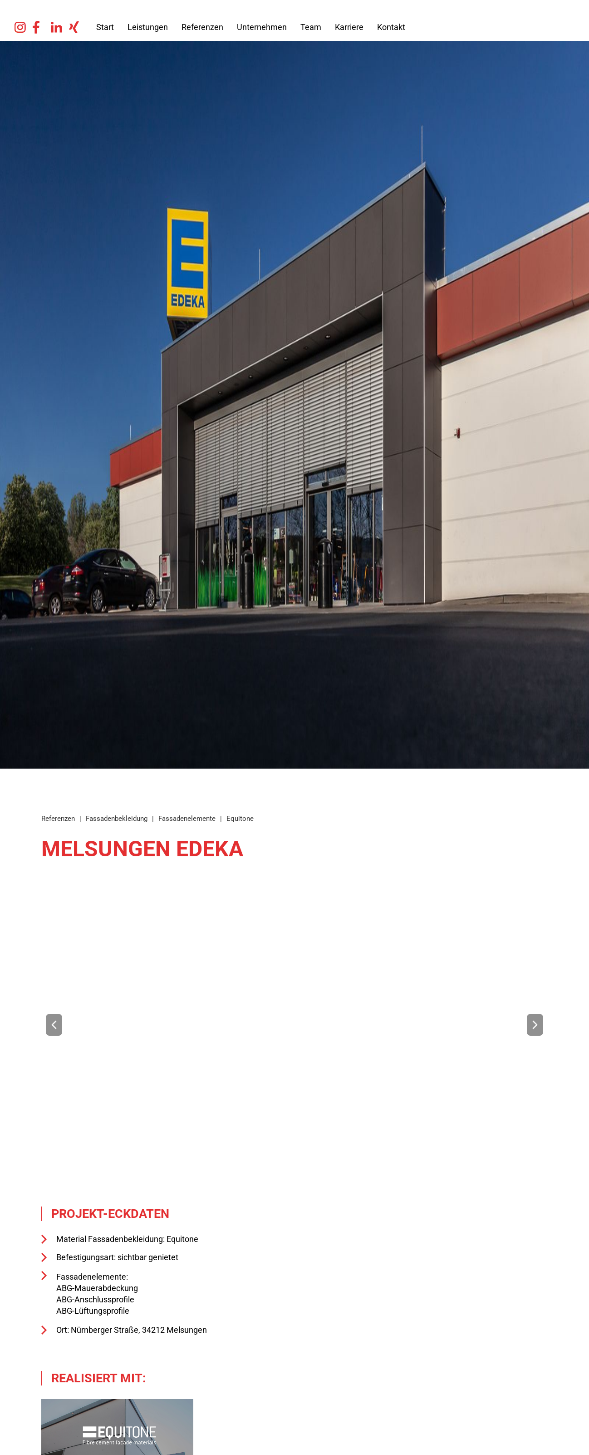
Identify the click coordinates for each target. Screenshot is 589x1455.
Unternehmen (262, 27)
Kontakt (391, 27)
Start (105, 27)
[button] (54, 1025)
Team (310, 27)
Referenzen (202, 27)
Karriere (349, 27)
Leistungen (148, 27)
